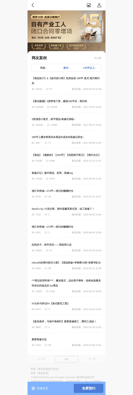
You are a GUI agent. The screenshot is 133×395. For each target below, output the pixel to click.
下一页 (92, 359)
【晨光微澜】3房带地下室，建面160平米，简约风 (59, 101)
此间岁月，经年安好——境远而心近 (52, 244)
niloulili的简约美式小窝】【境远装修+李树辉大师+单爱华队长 (66, 262)
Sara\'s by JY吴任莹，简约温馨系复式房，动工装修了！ (63, 208)
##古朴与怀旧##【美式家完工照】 (51, 303)
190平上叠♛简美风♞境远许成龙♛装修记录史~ (58, 137)
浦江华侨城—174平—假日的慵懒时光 (52, 190)
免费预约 (88, 388)
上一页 (41, 359)
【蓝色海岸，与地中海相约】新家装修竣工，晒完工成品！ (64, 321)
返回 (33, 5)
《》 (48, 368)
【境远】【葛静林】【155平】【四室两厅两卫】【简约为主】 (66, 155)
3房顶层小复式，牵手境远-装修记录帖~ (53, 119)
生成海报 (89, 5)
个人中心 (99, 5)
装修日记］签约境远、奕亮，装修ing (52, 173)
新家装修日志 (39, 339)
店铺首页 (42, 388)
